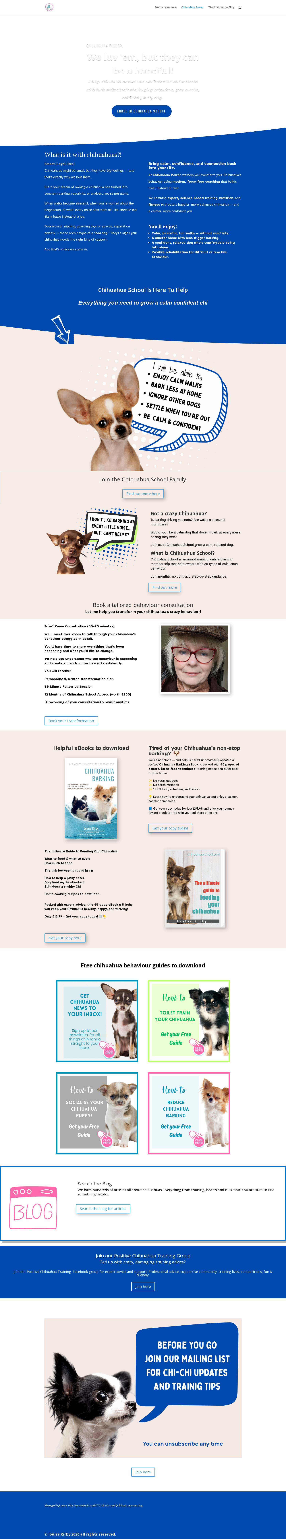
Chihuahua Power (192, 7)
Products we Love (166, 7)
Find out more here (143, 493)
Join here (143, 1286)
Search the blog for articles (103, 1208)
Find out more (164, 587)
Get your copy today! (170, 828)
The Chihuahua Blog (221, 7)
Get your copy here (65, 937)
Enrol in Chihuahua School (141, 111)
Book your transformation (71, 720)
